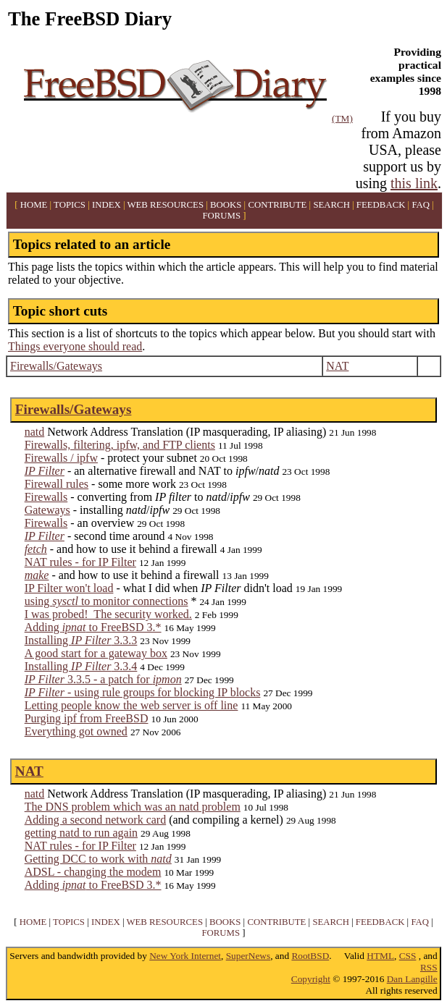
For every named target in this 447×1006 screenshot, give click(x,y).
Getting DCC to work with (98, 859)
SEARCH (331, 205)
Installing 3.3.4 (81, 666)
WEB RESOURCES (165, 205)
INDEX (106, 205)
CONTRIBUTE (277, 205)
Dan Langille (412, 978)
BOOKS (225, 205)
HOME (34, 205)
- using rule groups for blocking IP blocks (143, 692)
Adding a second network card (96, 819)
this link (414, 183)
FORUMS (221, 216)
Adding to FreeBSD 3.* (93, 627)
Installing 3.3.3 (81, 640)
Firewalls (46, 497)
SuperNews (248, 955)
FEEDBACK (381, 205)
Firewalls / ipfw (61, 458)
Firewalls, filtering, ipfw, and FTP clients (120, 445)
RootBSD (310, 955)
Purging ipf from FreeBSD (87, 718)
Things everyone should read (75, 346)
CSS (408, 955)
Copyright (310, 978)
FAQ (421, 205)
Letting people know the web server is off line (131, 705)
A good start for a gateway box (96, 653)
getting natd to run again (81, 833)
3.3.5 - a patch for (103, 679)
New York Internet (185, 955)
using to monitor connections (106, 601)
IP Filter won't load (69, 588)
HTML (380, 955)
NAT (337, 366)
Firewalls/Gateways (56, 366)
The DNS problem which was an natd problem (133, 806)
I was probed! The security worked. (108, 614)
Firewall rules (56, 484)
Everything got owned (76, 731)
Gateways (47, 510)
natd (35, 432)
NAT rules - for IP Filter (80, 562)
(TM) (342, 118)
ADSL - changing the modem (93, 872)
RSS (429, 967)
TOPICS (69, 205)
